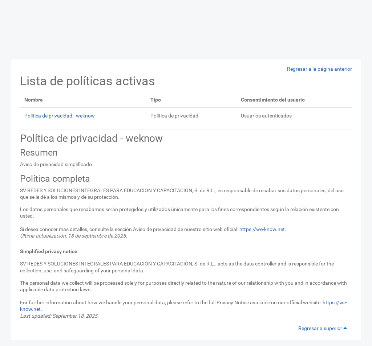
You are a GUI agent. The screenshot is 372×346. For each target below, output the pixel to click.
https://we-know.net (262, 229)
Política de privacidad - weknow (59, 116)
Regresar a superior (323, 328)
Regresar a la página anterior (319, 69)
